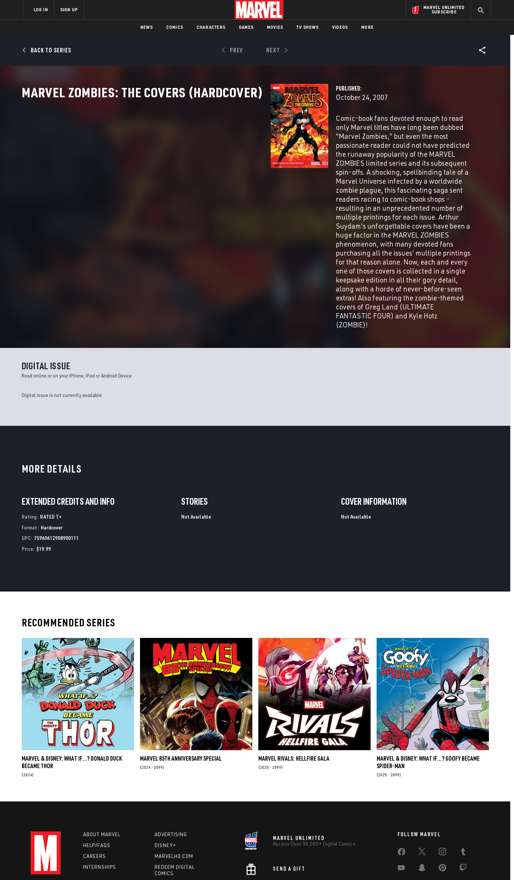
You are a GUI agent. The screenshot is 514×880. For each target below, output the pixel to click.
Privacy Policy (115, 862)
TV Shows (307, 27)
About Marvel (102, 780)
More (367, 27)
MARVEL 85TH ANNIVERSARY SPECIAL (181, 704)
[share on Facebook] (401, 799)
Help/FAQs (96, 791)
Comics (174, 27)
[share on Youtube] (401, 815)
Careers (94, 801)
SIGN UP (68, 9)
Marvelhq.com (174, 801)
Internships (99, 812)
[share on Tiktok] (401, 830)
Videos (340, 27)
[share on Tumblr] (463, 799)
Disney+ (165, 791)
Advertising (171, 780)
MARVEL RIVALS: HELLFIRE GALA (293, 704)
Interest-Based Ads (386, 862)
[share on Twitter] (422, 799)
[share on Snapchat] (422, 815)
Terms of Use (81, 862)
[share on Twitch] (463, 815)
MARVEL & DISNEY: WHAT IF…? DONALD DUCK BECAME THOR (72, 707)
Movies (275, 27)
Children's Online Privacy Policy (281, 862)
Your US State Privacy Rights (165, 862)
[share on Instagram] (442, 799)
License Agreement (339, 862)
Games (246, 27)
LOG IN (41, 9)
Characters (211, 27)
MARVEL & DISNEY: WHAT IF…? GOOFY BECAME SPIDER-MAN (428, 707)
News (146, 27)
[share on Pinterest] (442, 815)
